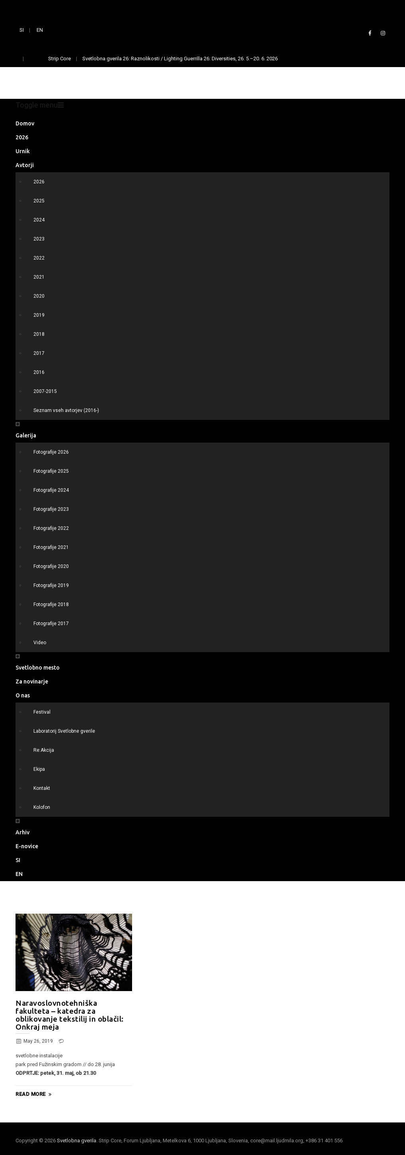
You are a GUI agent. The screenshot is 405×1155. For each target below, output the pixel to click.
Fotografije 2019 (51, 585)
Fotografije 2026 (51, 452)
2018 (39, 334)
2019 (39, 315)
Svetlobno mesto (38, 667)
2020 (39, 296)
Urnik (23, 151)
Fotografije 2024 (51, 490)
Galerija (26, 435)
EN (40, 30)
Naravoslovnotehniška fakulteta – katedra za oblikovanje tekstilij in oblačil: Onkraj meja (70, 1015)
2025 (39, 201)
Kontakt (41, 788)
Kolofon (41, 807)
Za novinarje (32, 681)
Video (39, 642)
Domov (25, 123)
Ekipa (39, 769)
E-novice (27, 846)
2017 (39, 353)
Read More (35, 1094)
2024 (39, 220)
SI (21, 30)
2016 (39, 372)
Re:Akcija (43, 750)
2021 (39, 277)
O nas (23, 695)
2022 (39, 258)
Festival (42, 712)
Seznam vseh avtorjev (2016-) (66, 410)
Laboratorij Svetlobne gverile (64, 731)
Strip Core (59, 59)
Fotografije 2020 (51, 566)
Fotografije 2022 (51, 528)
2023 (39, 239)
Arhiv (22, 832)
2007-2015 (45, 391)
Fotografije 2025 (51, 471)
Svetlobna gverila (76, 1140)
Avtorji (25, 165)
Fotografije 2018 (51, 604)
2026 (22, 137)
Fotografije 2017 (51, 623)
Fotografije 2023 (51, 509)
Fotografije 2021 (51, 547)
